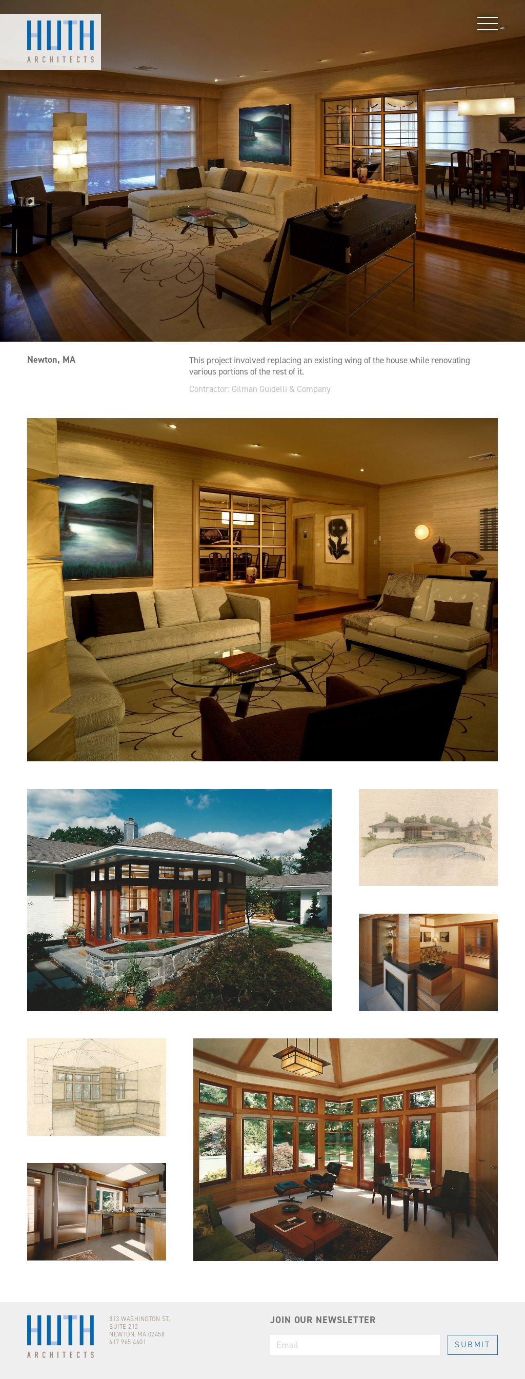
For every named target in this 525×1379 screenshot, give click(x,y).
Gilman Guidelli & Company (281, 389)
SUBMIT (472, 1344)
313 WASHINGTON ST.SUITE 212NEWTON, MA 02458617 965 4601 (139, 1330)
